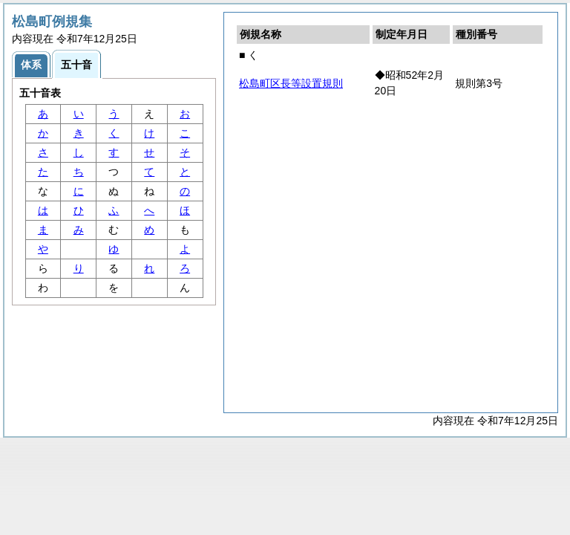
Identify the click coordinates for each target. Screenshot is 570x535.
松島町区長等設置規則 (291, 83)
